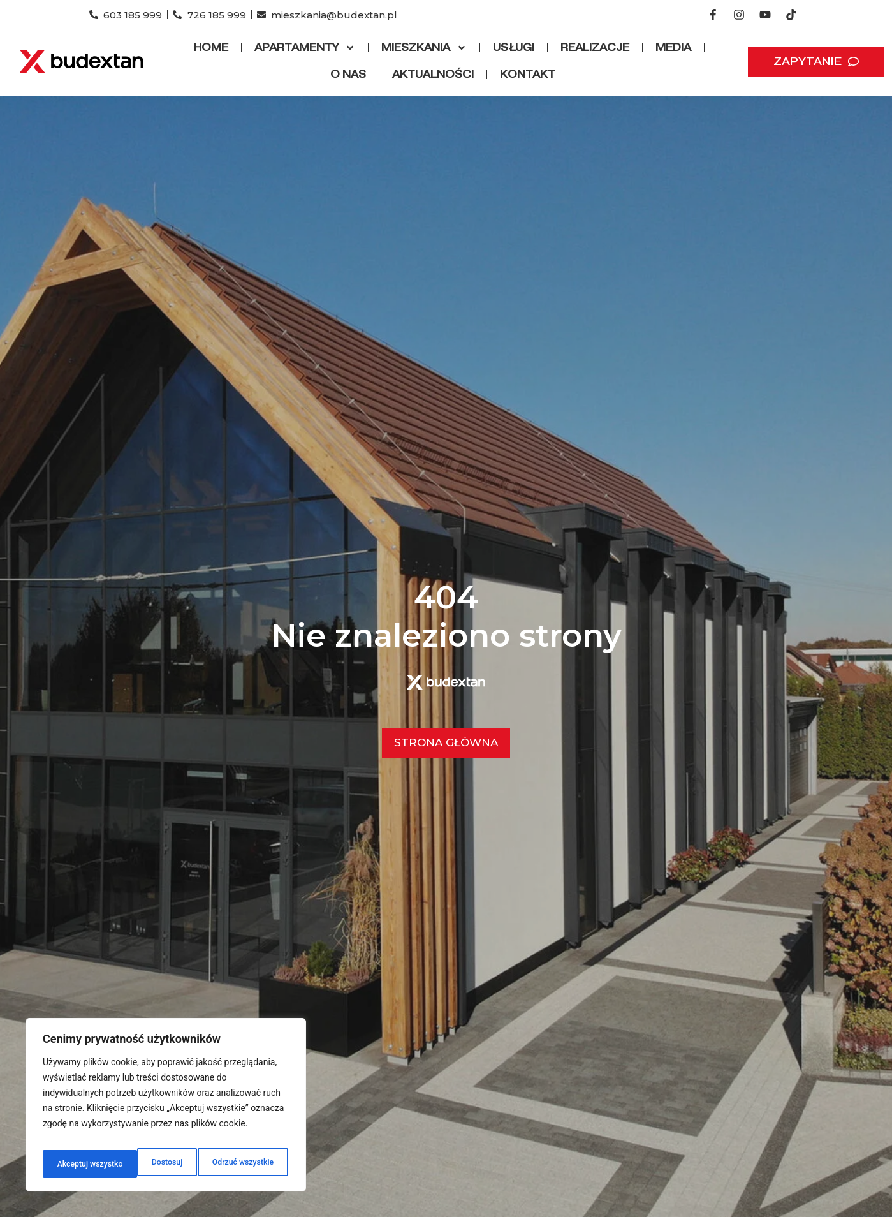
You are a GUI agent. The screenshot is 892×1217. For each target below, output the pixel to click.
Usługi (513, 47)
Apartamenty (304, 47)
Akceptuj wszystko (242, 1164)
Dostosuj (69, 1164)
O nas (348, 74)
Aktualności (433, 74)
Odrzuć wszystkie (146, 1164)
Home (211, 47)
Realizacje (594, 47)
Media (673, 47)
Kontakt (527, 74)
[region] (166, 1109)
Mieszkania (424, 47)
